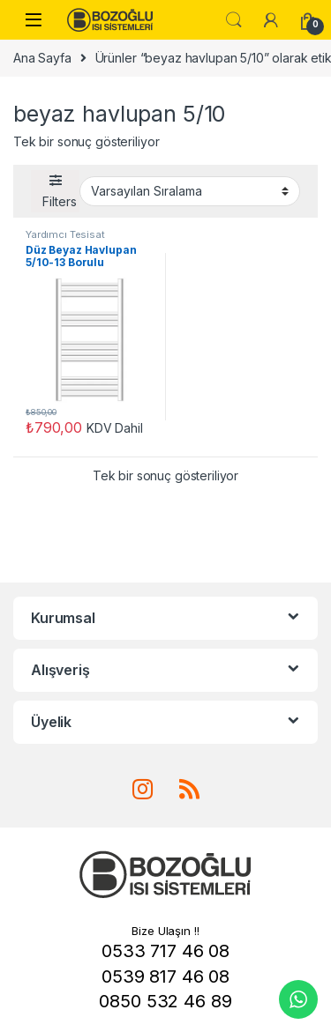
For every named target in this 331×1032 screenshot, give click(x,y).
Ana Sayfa (42, 57)
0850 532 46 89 (165, 1001)
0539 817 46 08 (165, 976)
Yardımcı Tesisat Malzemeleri (65, 239)
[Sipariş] (189, 191)
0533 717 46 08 (165, 950)
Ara (234, 20)
